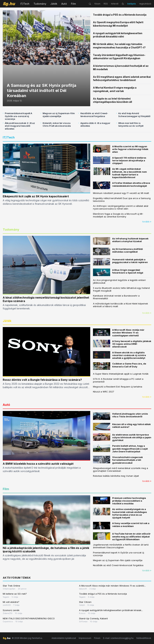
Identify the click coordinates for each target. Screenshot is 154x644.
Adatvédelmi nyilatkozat (64, 638)
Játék (53, 3)
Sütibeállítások (143, 638)
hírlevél (114, 3)
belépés (131, 3)
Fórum (97, 638)
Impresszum (85, 638)
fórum (97, 3)
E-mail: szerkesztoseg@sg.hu (118, 638)
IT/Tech (24, 3)
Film (73, 3)
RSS (106, 3)
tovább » (146, 221)
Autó (64, 3)
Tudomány (40, 3)
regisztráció (145, 3)
